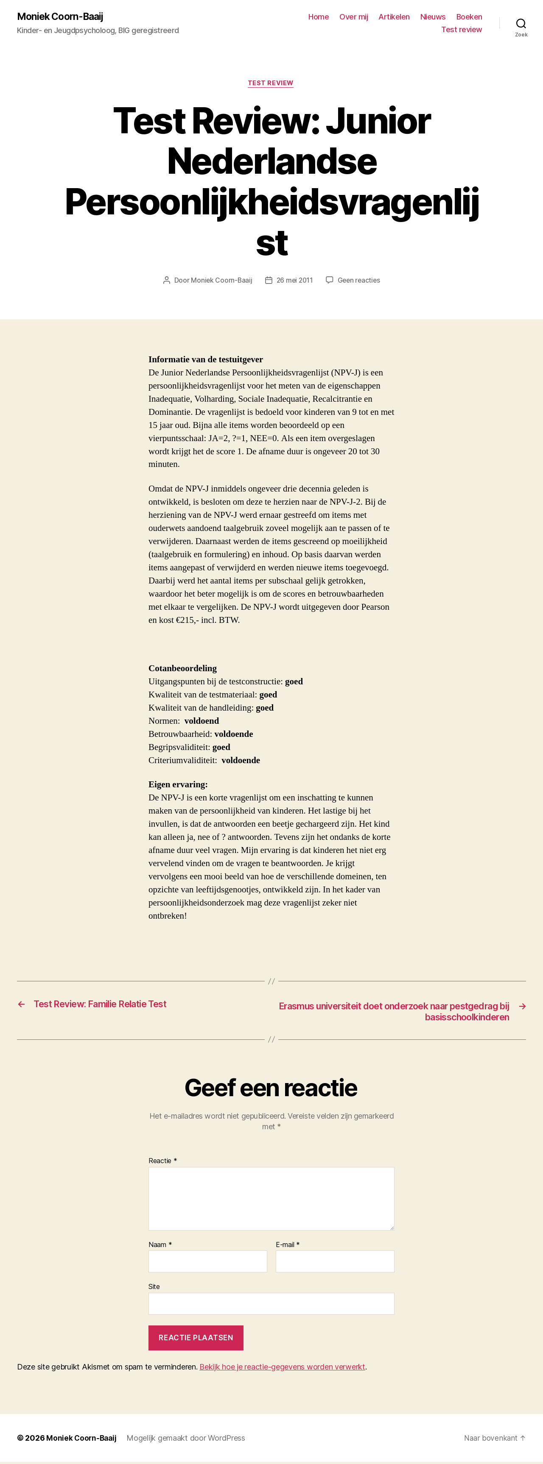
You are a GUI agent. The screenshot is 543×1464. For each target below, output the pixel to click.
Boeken (469, 17)
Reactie (162, 1163)
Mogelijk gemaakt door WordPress (188, 1440)
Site (154, 1289)
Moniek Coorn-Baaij (63, 17)
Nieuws (433, 17)
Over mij (353, 17)
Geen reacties (360, 282)
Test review (461, 29)
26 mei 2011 (294, 282)
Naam (160, 1247)
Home (318, 17)
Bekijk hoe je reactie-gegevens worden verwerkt (282, 1368)
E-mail (288, 1247)
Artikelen (394, 17)
